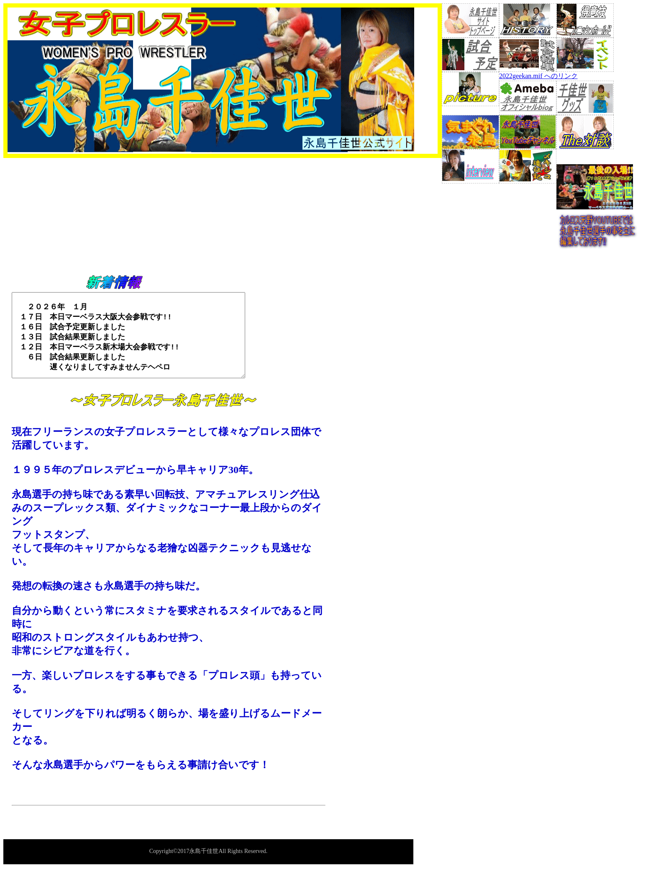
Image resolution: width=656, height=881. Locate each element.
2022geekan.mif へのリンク (538, 75)
